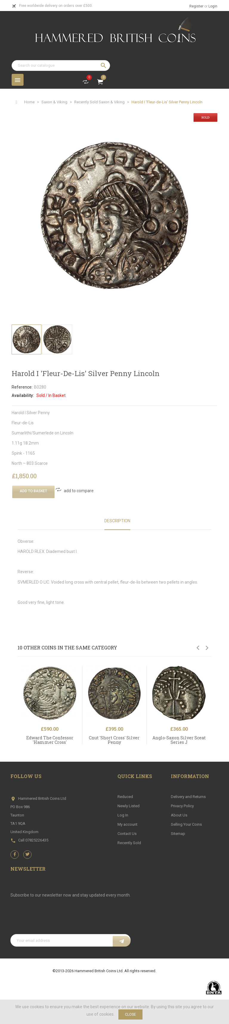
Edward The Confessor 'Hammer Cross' (49, 740)
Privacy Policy (182, 806)
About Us (179, 815)
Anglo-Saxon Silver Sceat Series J (179, 740)
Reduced (125, 796)
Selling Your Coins (186, 824)
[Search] (61, 65)
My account (127, 824)
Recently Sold (129, 843)
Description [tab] (117, 520)
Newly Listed (128, 806)
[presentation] (55, 919)
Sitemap (178, 833)
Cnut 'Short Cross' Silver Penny (114, 740)
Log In (122, 815)
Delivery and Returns (188, 796)
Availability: (23, 395)
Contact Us (127, 833)
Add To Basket (33, 491)
